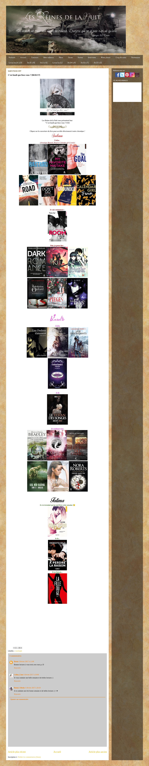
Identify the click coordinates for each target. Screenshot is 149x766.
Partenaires (135, 57)
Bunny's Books (19, 688)
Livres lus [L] (57, 63)
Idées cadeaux (48, 57)
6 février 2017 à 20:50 (33, 688)
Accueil (23, 57)
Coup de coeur (121, 57)
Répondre (17, 668)
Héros (61, 57)
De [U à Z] (98, 63)
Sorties (80, 57)
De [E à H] (31, 63)
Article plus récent (17, 752)
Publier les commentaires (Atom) (29, 757)
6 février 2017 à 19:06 (31, 675)
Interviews (92, 57)
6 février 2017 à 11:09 (26, 661)
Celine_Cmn (18, 675)
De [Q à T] (85, 63)
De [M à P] (72, 63)
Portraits (12, 57)
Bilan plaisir (105, 57)
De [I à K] (43, 63)
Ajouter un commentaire (19, 699)
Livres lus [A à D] (15, 63)
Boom (16, 661)
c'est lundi (18, 651)
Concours (34, 57)
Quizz (70, 57)
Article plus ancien (98, 752)
